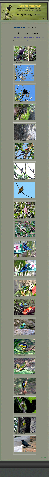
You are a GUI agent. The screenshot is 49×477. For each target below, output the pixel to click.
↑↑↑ (46, 464)
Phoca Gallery (43, 457)
